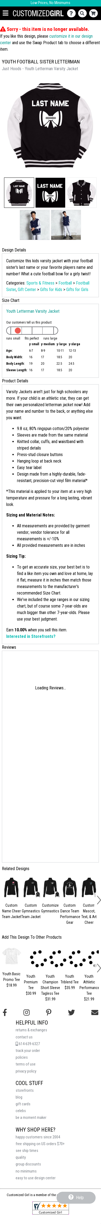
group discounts (28, 1164)
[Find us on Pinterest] (48, 1013)
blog (19, 1097)
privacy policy (26, 1071)
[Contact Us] (72, 13)
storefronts (25, 1090)
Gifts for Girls (77, 289)
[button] (19, 193)
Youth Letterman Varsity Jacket (33, 311)
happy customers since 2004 (38, 1137)
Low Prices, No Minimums (50, 3)
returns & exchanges (31, 1030)
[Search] (83, 13)
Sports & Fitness (40, 283)
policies (22, 1057)
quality (21, 1157)
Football (65, 283)
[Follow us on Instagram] (26, 1013)
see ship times (27, 1150)
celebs (21, 1111)
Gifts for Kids (51, 289)
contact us (24, 1037)
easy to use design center (35, 1178)
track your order (28, 1050)
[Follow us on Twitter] (71, 1013)
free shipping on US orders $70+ (40, 1144)
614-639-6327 (28, 1044)
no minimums (26, 1171)
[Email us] (94, 1013)
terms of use (26, 1064)
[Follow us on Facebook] (5, 1013)
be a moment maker (31, 1117)
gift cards (23, 1104)
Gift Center (27, 289)
